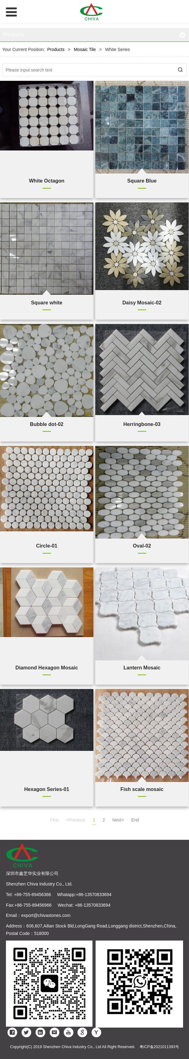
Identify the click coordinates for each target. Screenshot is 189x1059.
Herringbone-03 (142, 424)
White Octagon (47, 180)
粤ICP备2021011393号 (159, 1047)
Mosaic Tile (85, 49)
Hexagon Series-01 (46, 789)
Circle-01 (46, 545)
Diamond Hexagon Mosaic (46, 667)
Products (55, 49)
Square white (46, 302)
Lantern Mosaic (141, 667)
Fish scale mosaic (141, 789)
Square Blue (142, 180)
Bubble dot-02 (46, 424)
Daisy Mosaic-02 (142, 302)
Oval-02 (142, 545)
